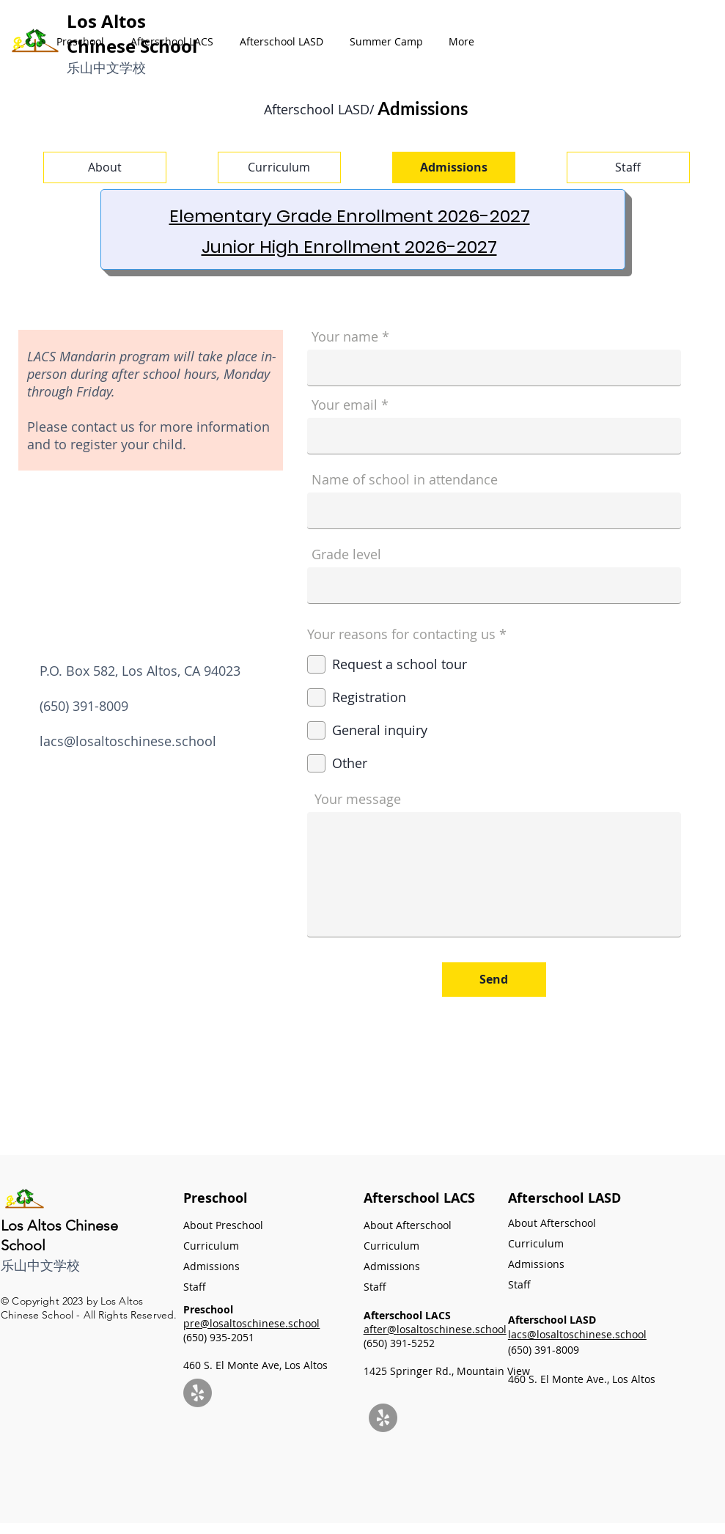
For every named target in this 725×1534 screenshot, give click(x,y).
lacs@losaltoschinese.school (128, 741)
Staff (519, 1284)
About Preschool (223, 1225)
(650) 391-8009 (543, 1350)
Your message (357, 798)
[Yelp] (197, 1393)
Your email (345, 404)
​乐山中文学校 (106, 67)
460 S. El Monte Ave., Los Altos (581, 1379)
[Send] (494, 979)
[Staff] (628, 167)
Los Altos (106, 21)
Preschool (215, 1198)
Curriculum (211, 1246)
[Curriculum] (279, 167)
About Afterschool (552, 1223)
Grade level (346, 554)
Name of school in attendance (405, 479)
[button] (80, 41)
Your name (345, 336)
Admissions (211, 1266)
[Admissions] (453, 167)
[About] (104, 167)
